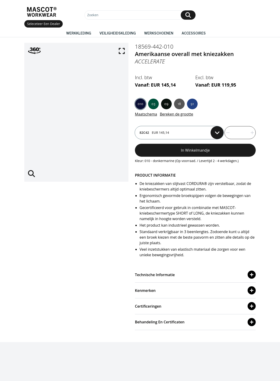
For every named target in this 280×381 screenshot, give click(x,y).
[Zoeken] (140, 15)
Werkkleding (78, 33)
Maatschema (146, 114)
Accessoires (194, 33)
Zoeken (92, 15)
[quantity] (240, 132)
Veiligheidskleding (118, 33)
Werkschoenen (158, 33)
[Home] (41, 12)
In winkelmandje (195, 150)
